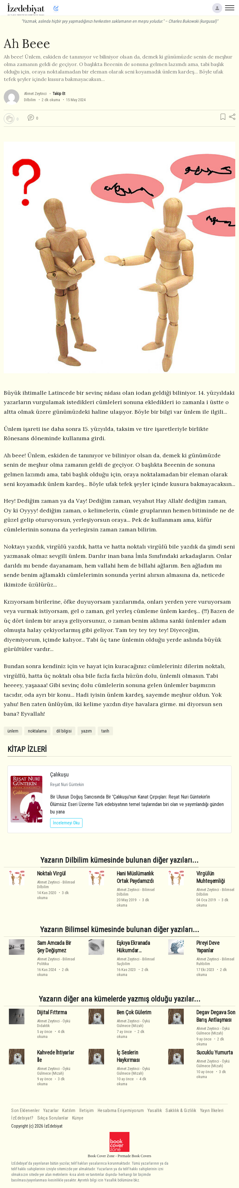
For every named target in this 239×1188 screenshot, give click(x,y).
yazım (86, 730)
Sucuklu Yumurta (214, 1052)
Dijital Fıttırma (52, 1012)
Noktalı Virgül (51, 873)
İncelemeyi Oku (66, 822)
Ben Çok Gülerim (134, 1012)
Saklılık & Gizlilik (181, 1110)
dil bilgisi (64, 730)
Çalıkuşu (59, 774)
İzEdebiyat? (22, 1118)
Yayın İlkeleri (212, 1110)
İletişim (86, 1110)
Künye (78, 1118)
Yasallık (155, 1110)
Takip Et (59, 93)
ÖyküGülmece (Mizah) (133, 1023)
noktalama (37, 730)
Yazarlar (51, 1110)
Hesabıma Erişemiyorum (121, 1110)
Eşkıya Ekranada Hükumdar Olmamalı (133, 950)
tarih (105, 730)
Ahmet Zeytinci (35, 93)
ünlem (12, 730)
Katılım (69, 1110)
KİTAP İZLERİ (27, 749)
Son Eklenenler (25, 1110)
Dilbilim (30, 99)
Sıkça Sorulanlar (52, 1118)
